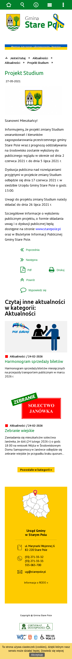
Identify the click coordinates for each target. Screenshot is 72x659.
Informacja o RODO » (36, 582)
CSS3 (36, 637)
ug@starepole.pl (35, 572)
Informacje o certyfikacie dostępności (36, 626)
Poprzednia (28, 248)
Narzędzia (36, 5)
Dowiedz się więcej (52, 650)
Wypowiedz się (31, 289)
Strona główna (9, 5)
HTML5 (30, 637)
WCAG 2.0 (48, 637)
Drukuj (55, 268)
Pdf (24, 268)
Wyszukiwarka (22, 5)
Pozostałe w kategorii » (36, 469)
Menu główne (50, 5)
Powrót (26, 278)
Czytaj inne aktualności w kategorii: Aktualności (35, 308)
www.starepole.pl (48, 228)
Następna (27, 258)
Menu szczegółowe (63, 5)
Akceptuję (37, 654)
